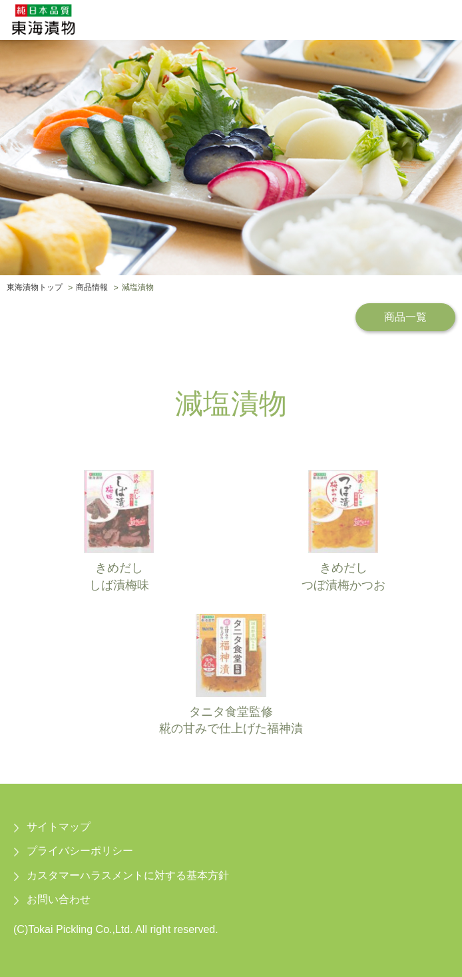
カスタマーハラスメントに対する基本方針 (128, 875)
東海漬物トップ (35, 288)
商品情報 (92, 288)
